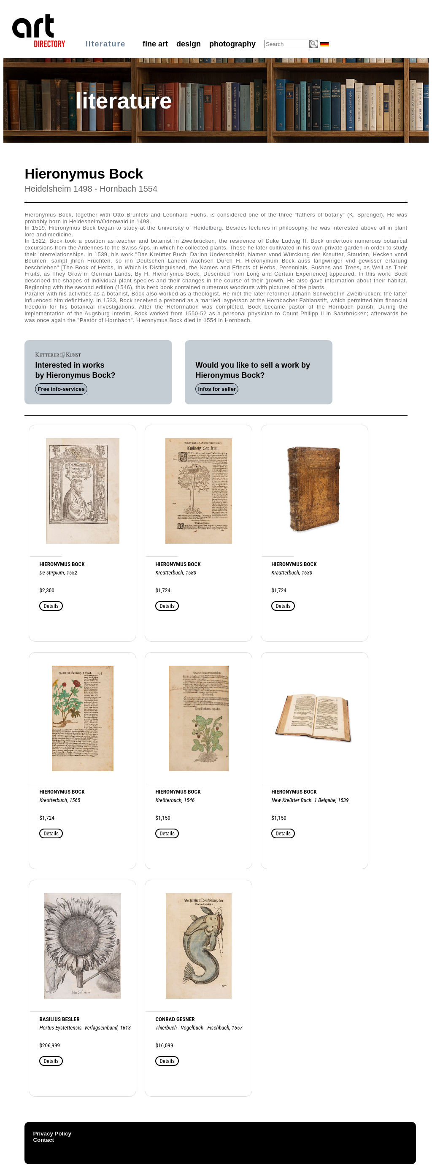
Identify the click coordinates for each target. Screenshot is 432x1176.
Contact (43, 1140)
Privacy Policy (52, 1133)
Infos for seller (217, 389)
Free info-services (61, 389)
